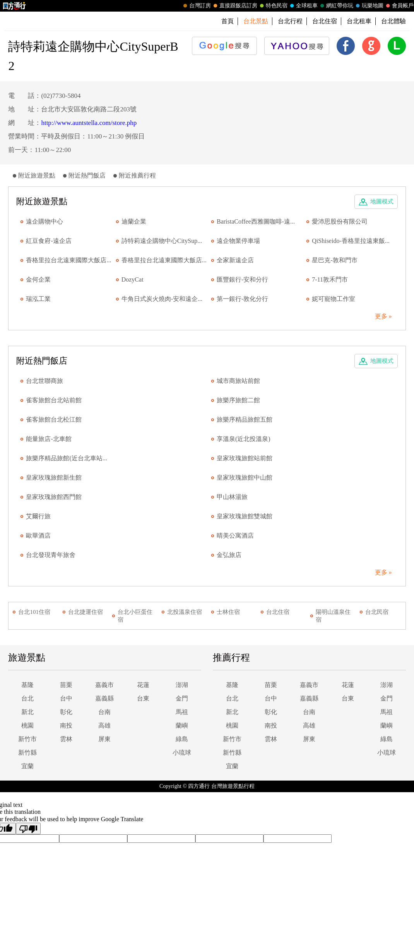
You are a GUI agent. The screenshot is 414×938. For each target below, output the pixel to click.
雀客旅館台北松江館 (54, 419)
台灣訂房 (196, 6)
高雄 (104, 725)
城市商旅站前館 (238, 381)
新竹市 (27, 739)
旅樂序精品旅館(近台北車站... (66, 458)
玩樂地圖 (368, 6)
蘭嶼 (182, 725)
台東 (143, 698)
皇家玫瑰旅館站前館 (244, 458)
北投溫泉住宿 (184, 612)
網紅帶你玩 (335, 6)
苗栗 (66, 685)
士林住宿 (228, 612)
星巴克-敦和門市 (334, 260)
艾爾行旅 (38, 516)
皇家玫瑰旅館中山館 (244, 477)
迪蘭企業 (133, 221)
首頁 (227, 21)
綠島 (182, 739)
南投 (66, 725)
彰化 (66, 712)
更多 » (383, 316)
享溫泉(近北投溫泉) (243, 439)
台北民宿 (376, 612)
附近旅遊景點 (36, 175)
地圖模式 (381, 201)
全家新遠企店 (235, 260)
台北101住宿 (34, 612)
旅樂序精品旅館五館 (244, 419)
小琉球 (182, 752)
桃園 (27, 725)
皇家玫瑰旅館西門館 (54, 497)
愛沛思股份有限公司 (340, 221)
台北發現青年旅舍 (50, 555)
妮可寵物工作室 (333, 299)
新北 (27, 712)
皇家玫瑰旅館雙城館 (244, 516)
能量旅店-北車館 (48, 439)
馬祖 (182, 712)
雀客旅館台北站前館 (54, 400)
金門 (182, 698)
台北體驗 (393, 21)
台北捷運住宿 (85, 612)
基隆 (27, 685)
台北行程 (290, 21)
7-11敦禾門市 (330, 279)
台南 (104, 712)
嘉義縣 (104, 698)
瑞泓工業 (38, 299)
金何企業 (38, 279)
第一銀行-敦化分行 (242, 299)
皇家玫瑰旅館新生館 (54, 477)
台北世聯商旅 (44, 381)
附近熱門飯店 (87, 175)
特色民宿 (272, 6)
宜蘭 (27, 766)
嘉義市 (104, 685)
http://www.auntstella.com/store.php (89, 122)
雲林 (66, 739)
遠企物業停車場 (238, 240)
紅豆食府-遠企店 (48, 240)
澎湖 (182, 685)
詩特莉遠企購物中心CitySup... (161, 240)
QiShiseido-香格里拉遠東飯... (350, 240)
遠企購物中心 (44, 221)
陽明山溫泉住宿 (333, 616)
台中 (66, 698)
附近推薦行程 (137, 175)
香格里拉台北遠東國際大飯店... (68, 260)
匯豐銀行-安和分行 (242, 279)
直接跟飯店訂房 (234, 6)
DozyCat (132, 279)
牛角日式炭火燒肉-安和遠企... (161, 299)
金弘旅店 (229, 555)
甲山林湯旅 (232, 497)
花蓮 (143, 685)
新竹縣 (27, 752)
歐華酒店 (38, 535)
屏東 (104, 739)
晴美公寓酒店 (235, 535)
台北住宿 (324, 21)
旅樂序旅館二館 (238, 400)
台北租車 (359, 21)
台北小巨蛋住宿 (135, 616)
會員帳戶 (399, 6)
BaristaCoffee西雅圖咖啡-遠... (256, 221)
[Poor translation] (28, 828)
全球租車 (303, 6)
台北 (27, 698)
